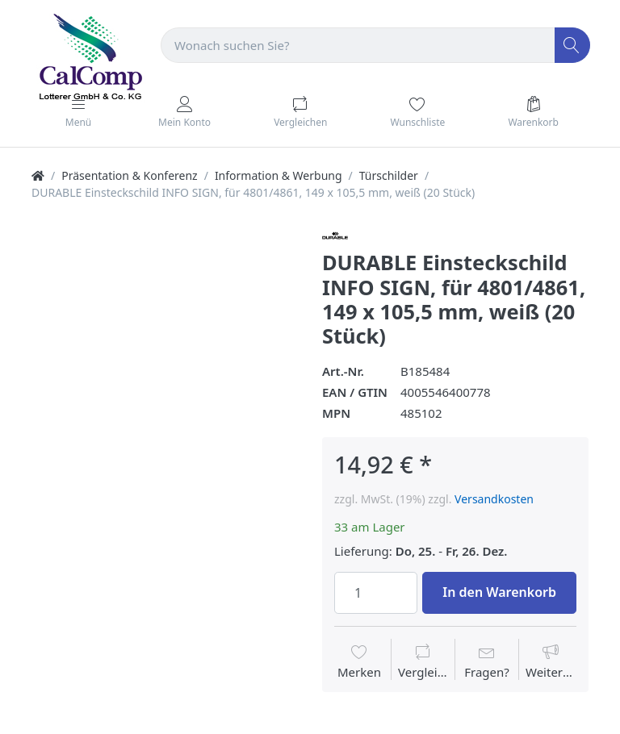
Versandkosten (494, 499)
